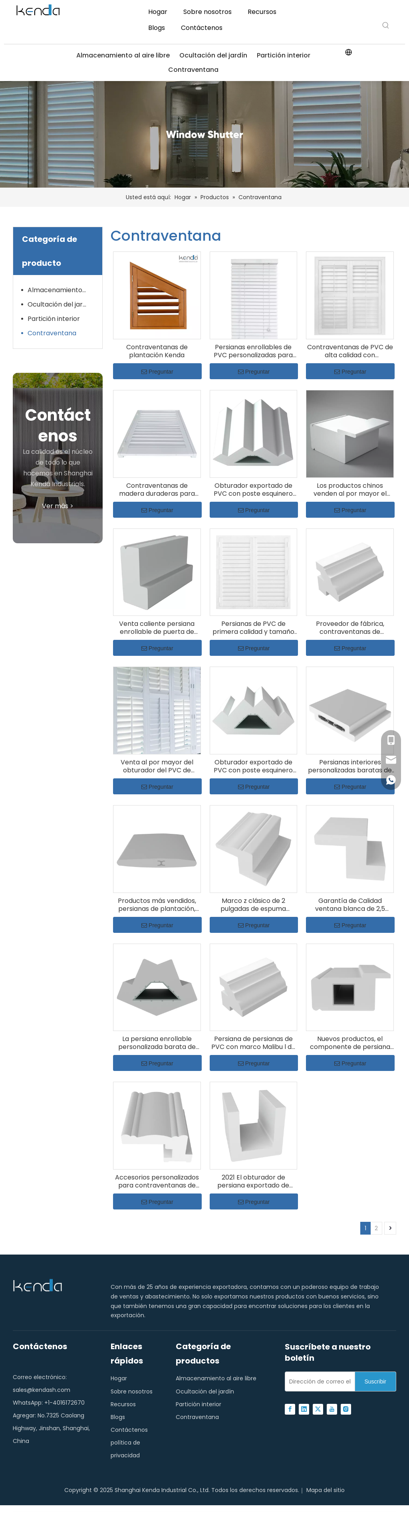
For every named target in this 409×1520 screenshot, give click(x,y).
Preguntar (157, 371)
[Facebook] (290, 1409)
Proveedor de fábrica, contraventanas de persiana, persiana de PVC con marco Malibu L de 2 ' (350, 628)
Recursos (123, 1404)
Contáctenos (129, 1430)
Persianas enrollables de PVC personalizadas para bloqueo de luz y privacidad (253, 351)
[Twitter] (318, 1409)
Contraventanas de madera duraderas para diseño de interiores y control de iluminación (157, 490)
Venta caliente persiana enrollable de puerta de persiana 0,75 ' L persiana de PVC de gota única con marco (157, 628)
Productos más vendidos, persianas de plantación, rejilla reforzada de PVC (157, 905)
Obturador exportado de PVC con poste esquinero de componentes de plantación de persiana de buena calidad (253, 490)
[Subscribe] (375, 1381)
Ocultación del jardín (213, 55)
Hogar (119, 1378)
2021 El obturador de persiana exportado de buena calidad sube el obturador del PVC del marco (253, 1181)
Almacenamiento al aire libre (123, 55)
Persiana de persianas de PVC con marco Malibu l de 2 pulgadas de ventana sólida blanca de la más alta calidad (253, 1043)
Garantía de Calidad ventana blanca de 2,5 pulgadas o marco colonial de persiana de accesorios (349, 905)
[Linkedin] (304, 1409)
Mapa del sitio (325, 1490)
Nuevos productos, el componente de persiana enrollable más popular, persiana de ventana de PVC (350, 1043)
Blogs (118, 1417)
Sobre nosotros (132, 1391)
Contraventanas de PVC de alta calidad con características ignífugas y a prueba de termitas (350, 351)
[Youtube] (332, 1409)
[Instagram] (346, 1409)
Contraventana (193, 69)
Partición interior (283, 55)
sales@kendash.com (41, 1390)
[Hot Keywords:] (386, 25)
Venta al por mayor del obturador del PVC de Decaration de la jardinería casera (157, 766)
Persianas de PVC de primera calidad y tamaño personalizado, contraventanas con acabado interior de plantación (253, 628)
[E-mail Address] (318, 1381)
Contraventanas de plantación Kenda (157, 351)
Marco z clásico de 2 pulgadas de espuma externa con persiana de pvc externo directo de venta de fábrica (253, 905)
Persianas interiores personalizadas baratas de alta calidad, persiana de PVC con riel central (350, 766)
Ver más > (57, 506)
